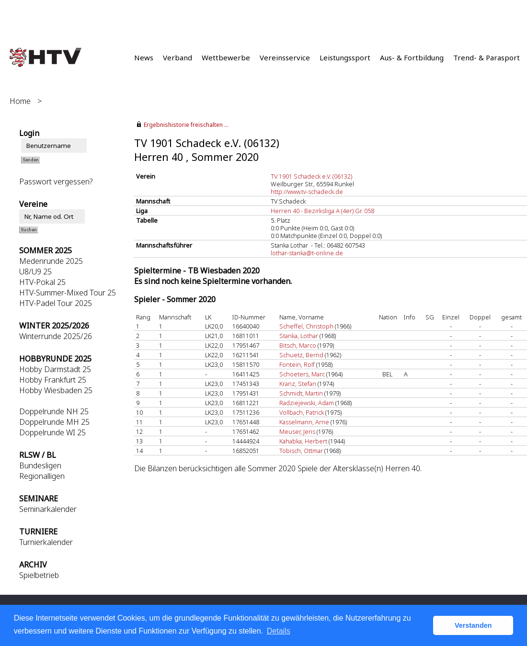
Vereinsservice (285, 57)
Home (20, 101)
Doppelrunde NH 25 (54, 411)
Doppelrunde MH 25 (54, 422)
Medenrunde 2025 (51, 261)
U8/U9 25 (35, 271)
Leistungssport (345, 57)
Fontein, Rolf (297, 364)
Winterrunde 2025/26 (55, 336)
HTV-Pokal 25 (42, 282)
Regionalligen (42, 476)
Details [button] (278, 631)
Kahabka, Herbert (303, 441)
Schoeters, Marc (302, 374)
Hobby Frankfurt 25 (52, 379)
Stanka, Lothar (298, 335)
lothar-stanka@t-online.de (307, 253)
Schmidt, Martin (301, 393)
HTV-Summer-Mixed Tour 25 (67, 292)
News (143, 57)
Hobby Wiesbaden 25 (55, 390)
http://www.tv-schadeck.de (307, 191)
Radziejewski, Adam (306, 402)
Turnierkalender (46, 542)
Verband (177, 57)
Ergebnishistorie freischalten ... (186, 125)
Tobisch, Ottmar (301, 450)
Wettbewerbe (226, 57)
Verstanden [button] (473, 625)
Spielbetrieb (39, 575)
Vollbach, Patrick (301, 412)
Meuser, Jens (297, 431)
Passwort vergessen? (55, 181)
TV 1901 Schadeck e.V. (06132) (311, 176)
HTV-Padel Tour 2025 (55, 303)
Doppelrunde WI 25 (52, 432)
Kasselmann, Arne (304, 422)
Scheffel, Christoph (306, 326)
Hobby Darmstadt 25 (55, 369)
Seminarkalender (48, 509)
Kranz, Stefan (297, 383)
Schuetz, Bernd (301, 355)
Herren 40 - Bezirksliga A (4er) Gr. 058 (322, 210)
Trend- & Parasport (486, 57)
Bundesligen (40, 465)
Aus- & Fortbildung (412, 57)
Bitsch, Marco (297, 345)
